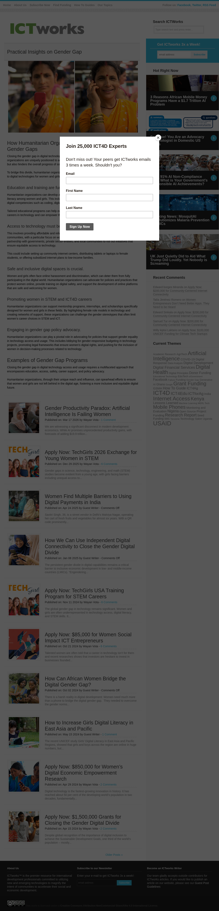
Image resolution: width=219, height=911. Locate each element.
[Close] (158, 138)
